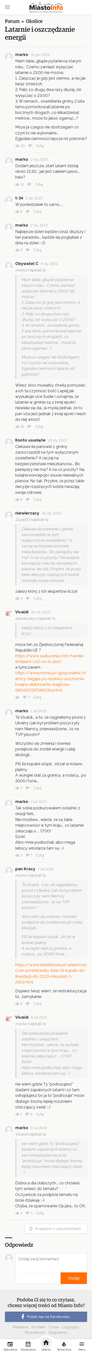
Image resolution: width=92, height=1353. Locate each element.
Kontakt (38, 1327)
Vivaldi (21, 612)
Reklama (20, 1327)
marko (21, 54)
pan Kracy (25, 869)
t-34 (19, 198)
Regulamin (58, 1332)
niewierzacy (27, 513)
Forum (12, 21)
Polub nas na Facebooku (45, 1317)
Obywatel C (26, 263)
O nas (54, 1327)
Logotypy (70, 1327)
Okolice (34, 21)
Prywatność (35, 1332)
